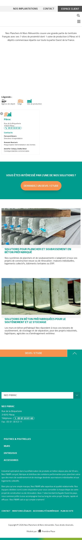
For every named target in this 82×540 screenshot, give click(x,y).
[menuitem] (41, 395)
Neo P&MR (35, 486)
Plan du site (67, 510)
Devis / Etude (33, 353)
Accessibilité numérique (46, 510)
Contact (48, 8)
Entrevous (10, 453)
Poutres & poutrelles (17, 439)
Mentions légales (21, 510)
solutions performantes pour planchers (58, 474)
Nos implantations (25, 8)
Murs (7, 446)
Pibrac (7, 119)
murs (11, 477)
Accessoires (11, 460)
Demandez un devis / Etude (41, 186)
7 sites (45, 492)
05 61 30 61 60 (14, 128)
